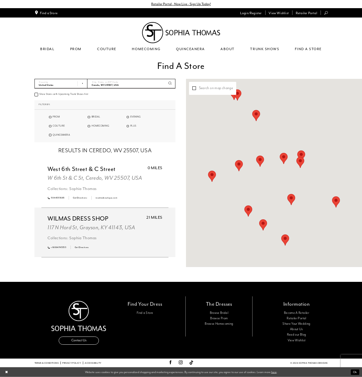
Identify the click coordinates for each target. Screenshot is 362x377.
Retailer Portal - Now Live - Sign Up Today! (181, 4)
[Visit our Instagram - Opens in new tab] (180, 362)
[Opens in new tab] (80, 198)
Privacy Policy (71, 363)
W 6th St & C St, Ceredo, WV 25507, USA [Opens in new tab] (94, 178)
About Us (296, 329)
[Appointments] (46, 12)
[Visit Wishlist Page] (278, 12)
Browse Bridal (219, 313)
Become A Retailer (296, 313)
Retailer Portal (296, 318)
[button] (250, 12)
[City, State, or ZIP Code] (131, 84)
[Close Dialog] (6, 372)
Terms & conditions (46, 363)
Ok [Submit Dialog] (355, 372)
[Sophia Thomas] (181, 32)
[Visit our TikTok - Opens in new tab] (191, 363)
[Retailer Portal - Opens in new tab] (306, 12)
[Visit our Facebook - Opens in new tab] (170, 362)
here (274, 372)
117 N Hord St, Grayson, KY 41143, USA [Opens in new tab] (91, 227)
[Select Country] (61, 84)
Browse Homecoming (219, 324)
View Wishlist (297, 340)
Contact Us (78, 340)
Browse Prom (219, 318)
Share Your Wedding (296, 324)
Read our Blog (296, 335)
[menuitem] (46, 12)
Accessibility (93, 363)
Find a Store (145, 313)
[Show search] (326, 13)
